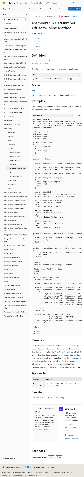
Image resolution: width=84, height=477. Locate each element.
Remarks (36, 44)
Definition (37, 38)
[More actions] (80, 16)
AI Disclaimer (6, 472)
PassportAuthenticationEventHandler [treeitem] (15, 240)
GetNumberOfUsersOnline (42, 346)
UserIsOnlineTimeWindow (64, 352)
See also (36, 49)
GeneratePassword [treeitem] (14, 160)
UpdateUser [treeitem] (12, 180)
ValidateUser (74, 358)
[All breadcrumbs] (34, 16)
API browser (49, 16)
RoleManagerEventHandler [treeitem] (13, 261)
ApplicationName (44, 349)
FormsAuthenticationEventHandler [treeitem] (15, 103)
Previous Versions (19, 472)
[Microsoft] (4, 3)
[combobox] (15, 19)
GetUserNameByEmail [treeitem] (15, 176)
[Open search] (74, 3)
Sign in (79, 3)
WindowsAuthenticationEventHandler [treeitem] (15, 306)
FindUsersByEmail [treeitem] (14, 152)
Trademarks (17, 475)
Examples (37, 41)
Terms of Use (6, 475)
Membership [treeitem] (10, 132)
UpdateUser (36, 361)
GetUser (65, 361)
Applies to (37, 47)
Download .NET (75, 9)
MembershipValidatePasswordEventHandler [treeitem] (15, 229)
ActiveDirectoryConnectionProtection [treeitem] (15, 33)
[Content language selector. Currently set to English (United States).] (12, 467)
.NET (39, 16)
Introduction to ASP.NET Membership (50, 397)
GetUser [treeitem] (10, 172)
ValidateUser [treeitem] (12, 184)
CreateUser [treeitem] (11, 144)
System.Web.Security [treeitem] (11, 28)
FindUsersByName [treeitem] (14, 156)
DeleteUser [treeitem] (11, 148)
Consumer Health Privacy (61, 472)
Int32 (34, 90)
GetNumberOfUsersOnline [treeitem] (17, 168)
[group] (57, 226)
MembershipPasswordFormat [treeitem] (14, 208)
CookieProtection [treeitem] (10, 71)
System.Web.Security (48, 61)
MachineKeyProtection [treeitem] (12, 124)
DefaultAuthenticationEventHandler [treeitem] (15, 80)
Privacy (47, 472)
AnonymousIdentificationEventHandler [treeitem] (15, 57)
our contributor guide (42, 427)
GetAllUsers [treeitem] (12, 164)
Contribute (38, 472)
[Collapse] (26, 15)
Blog (28, 472)
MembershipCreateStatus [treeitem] (12, 192)
